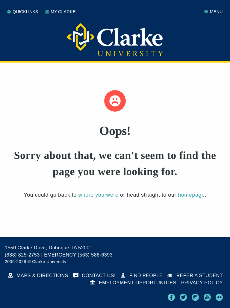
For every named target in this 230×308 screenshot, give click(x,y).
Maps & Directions (38, 275)
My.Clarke (60, 12)
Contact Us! (94, 275)
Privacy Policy (202, 282)
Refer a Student (195, 275)
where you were (98, 195)
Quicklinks (22, 12)
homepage (191, 195)
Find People (141, 275)
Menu (213, 12)
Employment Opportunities (133, 282)
